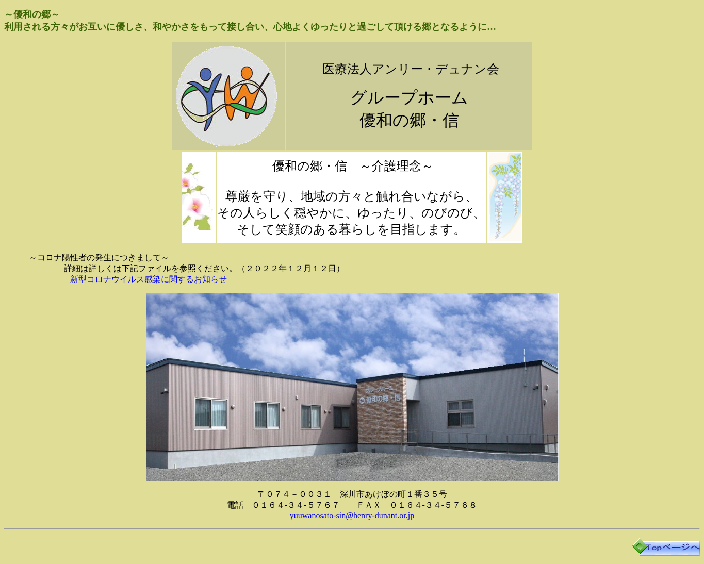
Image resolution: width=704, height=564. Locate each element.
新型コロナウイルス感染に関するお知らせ (148, 279)
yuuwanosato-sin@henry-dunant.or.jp (352, 515)
